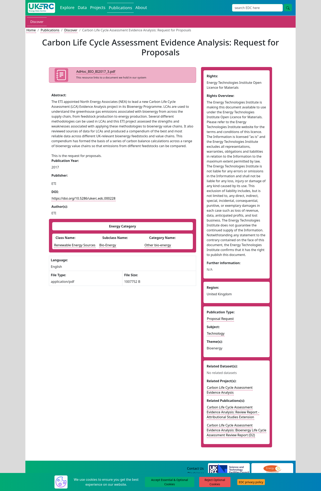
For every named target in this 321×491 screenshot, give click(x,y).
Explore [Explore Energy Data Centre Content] (67, 7)
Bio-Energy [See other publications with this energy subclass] (107, 245)
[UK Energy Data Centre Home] (41, 8)
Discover (36, 21)
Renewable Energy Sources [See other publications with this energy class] (74, 245)
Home (31, 30)
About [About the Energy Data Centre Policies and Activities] (141, 7)
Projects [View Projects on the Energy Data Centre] (97, 7)
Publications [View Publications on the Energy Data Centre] (120, 7)
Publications (50, 30)
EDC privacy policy (251, 482)
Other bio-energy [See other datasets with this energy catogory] (158, 245)
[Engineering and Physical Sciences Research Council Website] (272, 468)
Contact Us (195, 468)
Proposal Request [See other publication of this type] (220, 318)
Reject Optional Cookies (215, 482)
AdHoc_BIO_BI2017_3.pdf (95, 71)
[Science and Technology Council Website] (229, 468)
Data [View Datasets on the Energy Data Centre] (82, 7)
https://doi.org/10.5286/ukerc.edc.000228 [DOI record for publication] (83, 198)
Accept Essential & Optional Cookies (169, 482)
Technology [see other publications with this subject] (216, 333)
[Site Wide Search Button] (288, 7)
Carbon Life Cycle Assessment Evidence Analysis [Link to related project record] (230, 390)
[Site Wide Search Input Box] (257, 8)
